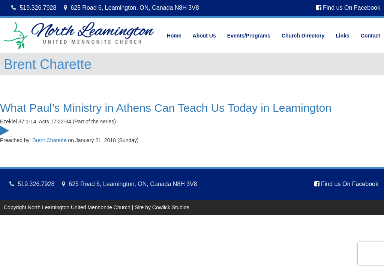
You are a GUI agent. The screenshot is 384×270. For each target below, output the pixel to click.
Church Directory (303, 36)
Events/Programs (248, 36)
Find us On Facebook (348, 7)
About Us (204, 36)
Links (343, 36)
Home (174, 36)
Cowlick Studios (170, 207)
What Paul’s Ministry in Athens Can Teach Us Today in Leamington (166, 108)
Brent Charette (49, 140)
